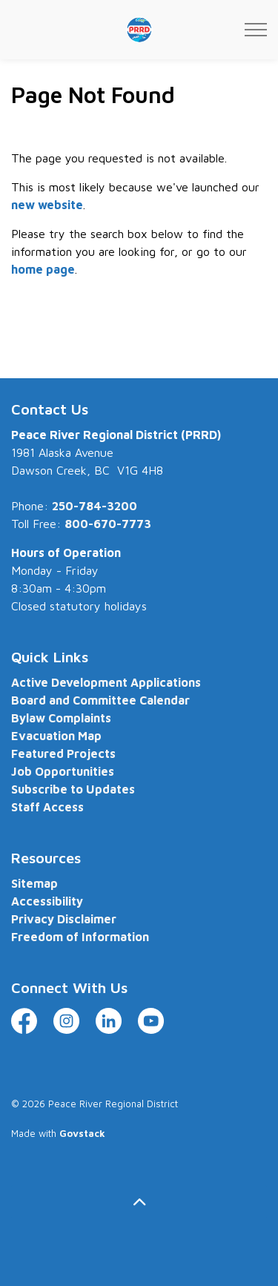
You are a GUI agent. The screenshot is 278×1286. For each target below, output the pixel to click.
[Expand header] (256, 29)
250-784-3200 (94, 505)
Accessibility (47, 901)
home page (43, 269)
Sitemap (34, 883)
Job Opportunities (62, 771)
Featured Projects (63, 753)
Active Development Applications (106, 682)
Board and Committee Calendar (100, 700)
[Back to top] (139, 1202)
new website (47, 204)
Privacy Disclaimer (63, 919)
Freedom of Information (80, 936)
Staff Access (47, 807)
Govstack (82, 1133)
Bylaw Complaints (61, 718)
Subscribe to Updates (73, 789)
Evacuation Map (56, 735)
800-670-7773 (107, 523)
